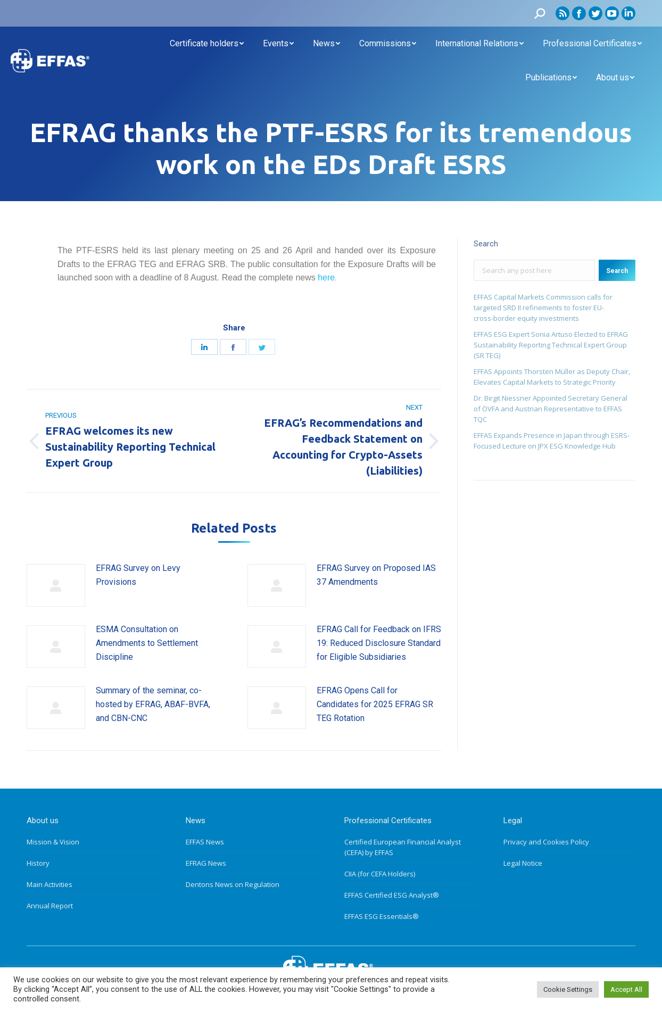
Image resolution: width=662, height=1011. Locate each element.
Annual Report (50, 905)
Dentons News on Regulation (232, 884)
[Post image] (56, 585)
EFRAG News (206, 863)
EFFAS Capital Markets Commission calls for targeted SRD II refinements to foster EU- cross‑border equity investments (543, 307)
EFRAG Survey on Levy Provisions (138, 575)
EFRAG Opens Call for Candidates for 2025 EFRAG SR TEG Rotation (375, 704)
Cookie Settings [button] (567, 989)
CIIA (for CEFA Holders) (379, 874)
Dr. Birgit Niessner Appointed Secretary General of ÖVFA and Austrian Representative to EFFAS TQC (550, 408)
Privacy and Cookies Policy (546, 842)
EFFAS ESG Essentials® (381, 916)
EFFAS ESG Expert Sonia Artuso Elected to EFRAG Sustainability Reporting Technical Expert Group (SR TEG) (551, 344)
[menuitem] (207, 43)
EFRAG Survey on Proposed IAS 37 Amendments (376, 575)
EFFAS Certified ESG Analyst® (391, 895)
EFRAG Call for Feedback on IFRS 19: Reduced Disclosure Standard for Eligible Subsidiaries (379, 642)
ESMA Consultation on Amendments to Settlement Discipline (147, 642)
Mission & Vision (53, 842)
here (326, 277)
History (38, 863)
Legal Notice (522, 863)
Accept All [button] (626, 989)
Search (617, 271)
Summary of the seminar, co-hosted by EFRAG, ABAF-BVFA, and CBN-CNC (153, 704)
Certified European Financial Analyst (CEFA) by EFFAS (402, 847)
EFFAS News (205, 842)
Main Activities (49, 884)
